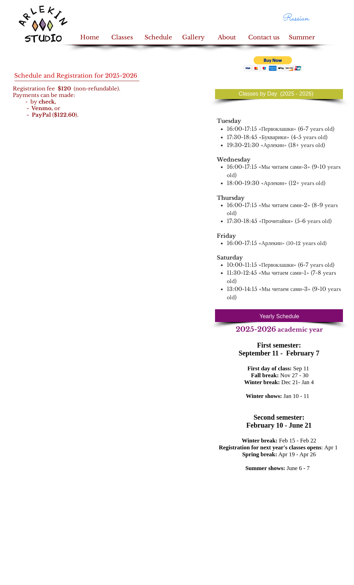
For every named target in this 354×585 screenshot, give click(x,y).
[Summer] (302, 38)
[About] (226, 38)
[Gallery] (193, 38)
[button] (272, 64)
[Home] (90, 38)
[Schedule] (158, 38)
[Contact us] (264, 38)
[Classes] (122, 38)
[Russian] (295, 18)
